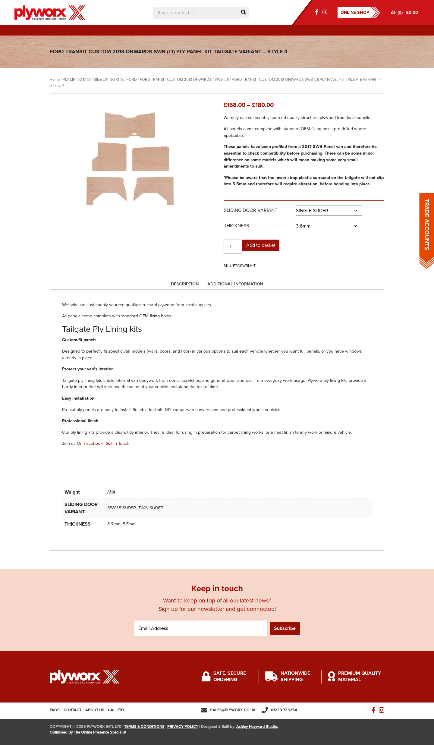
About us (94, 710)
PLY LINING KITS (77, 79)
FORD (132, 79)
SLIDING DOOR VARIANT (250, 210)
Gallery (116, 710)
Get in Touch (117, 443)
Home (55, 79)
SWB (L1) (222, 79)
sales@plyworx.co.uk (233, 710)
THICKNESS (236, 225)
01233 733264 (284, 710)
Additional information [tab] (235, 284)
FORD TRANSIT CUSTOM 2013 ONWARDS (176, 79)
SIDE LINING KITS (109, 79)
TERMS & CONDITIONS (144, 726)
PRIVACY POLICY (182, 726)
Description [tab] (185, 284)
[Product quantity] (232, 246)
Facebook (93, 443)
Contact (72, 710)
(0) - (404, 12)
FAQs (55, 710)
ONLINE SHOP (355, 12)
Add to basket (260, 245)
